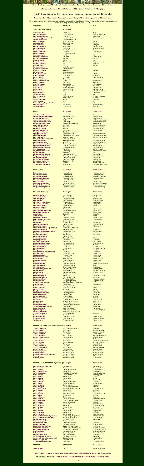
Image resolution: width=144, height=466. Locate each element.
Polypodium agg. (39, 152)
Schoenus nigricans (40, 440)
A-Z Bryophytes (99, 9)
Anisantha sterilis (39, 209)
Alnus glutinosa (38, 41)
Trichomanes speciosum (41, 164)
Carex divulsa (38, 378)
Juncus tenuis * (38, 349)
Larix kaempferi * (39, 72)
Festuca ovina (38, 258)
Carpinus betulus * (39, 48)
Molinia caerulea (39, 287)
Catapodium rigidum (40, 234)
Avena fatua (37, 214)
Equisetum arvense (40, 173)
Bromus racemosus (40, 229)
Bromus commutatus (40, 224)
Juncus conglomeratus (41, 337)
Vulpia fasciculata (39, 318)
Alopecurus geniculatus (41, 202)
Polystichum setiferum (41, 161)
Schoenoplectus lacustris (42, 436)
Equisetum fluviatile (40, 175)
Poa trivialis (37, 303)
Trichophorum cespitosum (42, 441)
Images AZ (49, 5)
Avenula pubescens (40, 217)
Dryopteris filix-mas (40, 142)
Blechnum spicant (39, 128)
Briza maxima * (38, 221)
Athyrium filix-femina (40, 125)
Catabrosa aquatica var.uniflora (44, 231)
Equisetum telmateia (40, 180)
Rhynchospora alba (40, 434)
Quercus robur (38, 86)
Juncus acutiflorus (39, 328)
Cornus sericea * (39, 53)
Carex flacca (37, 383)
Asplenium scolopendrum (42, 122)
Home (35, 5)
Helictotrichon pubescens (42, 269)
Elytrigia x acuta (38, 253)
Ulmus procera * (38, 104)
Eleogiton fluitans (39, 424)
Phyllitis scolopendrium (41, 151)
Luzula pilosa (38, 356)
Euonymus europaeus (41, 58)
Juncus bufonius (39, 334)
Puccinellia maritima (40, 304)
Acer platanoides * (39, 34)
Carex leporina (38, 390)
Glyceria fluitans (39, 267)
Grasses (54, 18)
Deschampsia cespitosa (41, 243)
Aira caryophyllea (39, 198)
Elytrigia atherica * (39, 246)
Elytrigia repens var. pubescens (44, 251)
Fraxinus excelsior (39, 63)
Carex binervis (38, 369)
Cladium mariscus (39, 419)
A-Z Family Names (103, 456)
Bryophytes (97, 5)
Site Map (41, 5)
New (84, 5)
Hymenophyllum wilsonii (41, 145)
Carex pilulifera (38, 404)
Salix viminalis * (38, 92)
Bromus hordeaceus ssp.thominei (45, 228)
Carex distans (38, 375)
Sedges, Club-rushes (81, 18)
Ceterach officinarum (40, 130)
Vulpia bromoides (39, 316)
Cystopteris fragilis (39, 134)
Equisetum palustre (40, 176)
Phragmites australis (40, 298)
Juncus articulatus (39, 332)
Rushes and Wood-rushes (69, 453)
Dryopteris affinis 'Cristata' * (43, 139)
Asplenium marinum (40, 118)
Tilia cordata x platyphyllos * (43, 103)
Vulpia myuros (38, 320)
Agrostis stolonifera (40, 197)
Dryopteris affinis (39, 137)
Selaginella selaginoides (41, 187)
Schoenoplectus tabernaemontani (45, 438)
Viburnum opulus (39, 106)
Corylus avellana (39, 55)
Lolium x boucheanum (41, 282)
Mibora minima (38, 286)
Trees (36, 18)
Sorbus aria (37, 98)
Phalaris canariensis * (40, 294)
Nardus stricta (38, 289)
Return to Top (97, 111)
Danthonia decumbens (41, 241)
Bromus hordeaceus (40, 226)
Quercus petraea (39, 84)
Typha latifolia (38, 448)
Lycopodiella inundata (41, 183)
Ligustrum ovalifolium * (41, 69)
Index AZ (57, 5)
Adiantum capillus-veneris (42, 115)
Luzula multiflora (39, 352)
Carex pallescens (39, 397)
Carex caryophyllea (40, 371)
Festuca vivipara (39, 263)
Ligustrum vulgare (39, 70)
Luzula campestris (39, 351)
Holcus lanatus (38, 270)
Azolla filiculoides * (40, 127)
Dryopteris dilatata (39, 140)
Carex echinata (38, 380)
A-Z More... (89, 9)
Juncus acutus (38, 330)
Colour (79, 5)
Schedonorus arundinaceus (43, 306)
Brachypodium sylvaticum (42, 219)
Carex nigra (37, 392)
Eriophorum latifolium (40, 428)
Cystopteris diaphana (40, 132)
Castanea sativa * (39, 50)
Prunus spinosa (38, 82)
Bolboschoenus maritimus (42, 366)
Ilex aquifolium (38, 65)
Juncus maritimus (39, 346)
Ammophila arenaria (40, 205)
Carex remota (38, 407)
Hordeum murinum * (40, 275)
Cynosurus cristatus (40, 238)
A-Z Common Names (48, 9)
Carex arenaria (38, 368)
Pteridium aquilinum (40, 163)
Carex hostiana (38, 385)
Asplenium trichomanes (41, 123)
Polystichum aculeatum (41, 159)
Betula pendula (38, 45)
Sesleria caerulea (39, 308)
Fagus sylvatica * (39, 60)
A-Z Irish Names (78, 9)
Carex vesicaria (38, 414)
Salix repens (37, 89)
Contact (110, 5)
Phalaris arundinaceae (41, 293)
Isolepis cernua (38, 431)
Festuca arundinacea (40, 257)
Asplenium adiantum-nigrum (43, 116)
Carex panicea (38, 399)
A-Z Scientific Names (63, 9)
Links (104, 5)
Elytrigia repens (38, 250)
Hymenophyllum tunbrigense (43, 144)
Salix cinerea (37, 87)
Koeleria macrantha (40, 277)
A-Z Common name (105, 18)
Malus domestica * (39, 74)
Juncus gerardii (38, 342)
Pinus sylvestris (38, 77)
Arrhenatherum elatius (41, 212)
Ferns (41, 18)
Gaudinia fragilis (39, 265)
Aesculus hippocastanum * (42, 38)
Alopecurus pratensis (40, 204)
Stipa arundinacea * (40, 311)
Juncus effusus (38, 339)
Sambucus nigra (39, 94)
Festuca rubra (38, 262)
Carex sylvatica (38, 412)
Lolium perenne (38, 281)
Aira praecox (37, 200)
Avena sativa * (38, 216)
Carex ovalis (37, 395)
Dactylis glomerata (39, 240)
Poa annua (37, 299)
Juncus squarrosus (40, 347)
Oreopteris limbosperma (41, 147)
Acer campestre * (39, 33)
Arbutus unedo (38, 43)
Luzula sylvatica (38, 358)
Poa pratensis (38, 301)
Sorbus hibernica (39, 96)
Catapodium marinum (40, 233)
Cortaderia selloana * (40, 236)
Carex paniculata (39, 400)
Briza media (37, 222)
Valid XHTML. (66, 460)
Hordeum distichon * (40, 274)
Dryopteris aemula (39, 135)
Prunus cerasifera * (40, 79)
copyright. (78, 460)
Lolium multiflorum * (40, 279)
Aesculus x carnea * (40, 39)
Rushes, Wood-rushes (65, 18)
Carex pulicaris (38, 405)
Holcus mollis (38, 272)
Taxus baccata (38, 101)
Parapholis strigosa (40, 291)
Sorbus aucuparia (39, 99)
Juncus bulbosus (39, 335)
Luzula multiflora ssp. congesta (44, 354)
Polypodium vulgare (40, 157)
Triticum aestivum (39, 315)
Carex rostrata (38, 411)
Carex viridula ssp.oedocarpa (43, 417)
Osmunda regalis (39, 149)
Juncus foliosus (38, 340)
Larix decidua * (38, 67)
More (89, 5)
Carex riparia (37, 409)
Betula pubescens (39, 46)
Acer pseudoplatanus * (41, 36)
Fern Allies (47, 18)
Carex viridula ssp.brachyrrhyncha (45, 416)
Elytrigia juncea (38, 248)
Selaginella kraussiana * (41, 185)
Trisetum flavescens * (40, 313)
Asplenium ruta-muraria (41, 120)
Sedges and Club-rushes (87, 453)
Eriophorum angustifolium (42, 426)
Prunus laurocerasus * (41, 81)
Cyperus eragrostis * (40, 421)
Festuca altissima (39, 255)
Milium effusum (38, 284)
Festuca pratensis (39, 260)
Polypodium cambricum (41, 154)
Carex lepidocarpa (39, 388)
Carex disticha (38, 376)
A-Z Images (67, 29)
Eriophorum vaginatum (41, 429)
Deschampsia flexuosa (41, 245)
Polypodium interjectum (41, 156)
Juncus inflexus (38, 344)
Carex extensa (38, 381)
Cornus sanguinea (39, 51)
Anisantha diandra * (40, 207)
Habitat (64, 5)
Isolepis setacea (38, 433)
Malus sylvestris (39, 75)
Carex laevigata (38, 387)
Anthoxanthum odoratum (42, 210)
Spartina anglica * (39, 310)
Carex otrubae (38, 393)
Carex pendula (38, 402)
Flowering (72, 5)
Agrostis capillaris (39, 195)
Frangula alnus (38, 62)
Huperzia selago (38, 181)
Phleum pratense (39, 296)
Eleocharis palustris (40, 422)
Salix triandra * (38, 91)
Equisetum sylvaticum (41, 178)
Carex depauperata (39, 373)
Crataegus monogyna (40, 57)
